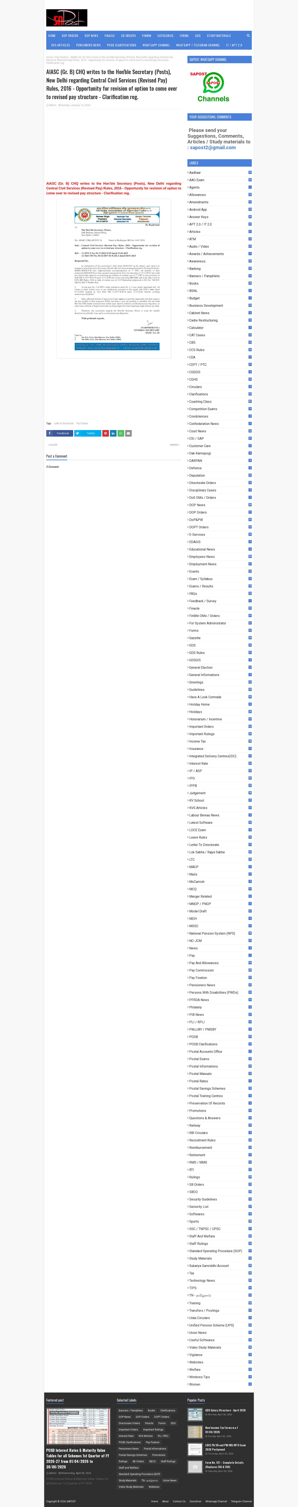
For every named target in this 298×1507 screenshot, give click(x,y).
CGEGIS (220, 372)
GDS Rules (220, 653)
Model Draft (220, 911)
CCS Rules (220, 350)
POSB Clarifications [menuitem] (121, 45)
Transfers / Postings (220, 1310)
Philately (220, 1007)
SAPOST (71, 1501)
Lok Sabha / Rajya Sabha (220, 852)
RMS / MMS (220, 1162)
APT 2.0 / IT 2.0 (220, 224)
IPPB (220, 786)
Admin (53, 105)
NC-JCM (220, 941)
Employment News (220, 564)
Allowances (220, 195)
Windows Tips (220, 1377)
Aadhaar (220, 173)
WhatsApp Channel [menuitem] (156, 45)
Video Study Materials (220, 1347)
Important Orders (220, 727)
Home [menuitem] (52, 35)
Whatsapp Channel (216, 1501)
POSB (220, 1037)
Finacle (220, 608)
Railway (220, 1125)
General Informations (220, 675)
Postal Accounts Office (220, 1052)
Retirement (220, 1155)
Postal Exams (220, 1059)
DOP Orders (220, 512)
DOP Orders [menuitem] (70, 35)
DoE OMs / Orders (220, 498)
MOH (220, 919)
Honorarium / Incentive (220, 719)
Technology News (220, 1281)
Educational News (220, 549)
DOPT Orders (220, 527)
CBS (220, 342)
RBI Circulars (220, 1133)
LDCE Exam (220, 830)
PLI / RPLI (220, 1022)
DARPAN (220, 461)
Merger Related (220, 896)
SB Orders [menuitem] (128, 35)
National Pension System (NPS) (220, 933)
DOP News (220, 505)
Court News (220, 431)
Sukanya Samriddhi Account (220, 1266)
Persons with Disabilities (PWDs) (220, 992)
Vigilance (220, 1355)
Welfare (220, 1370)
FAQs (220, 594)
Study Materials (220, 1258)
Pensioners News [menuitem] (88, 45)
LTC (220, 860)
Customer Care (220, 446)
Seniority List (220, 1207)
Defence (220, 468)
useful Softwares (220, 1340)
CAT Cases (220, 335)
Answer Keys (220, 217)
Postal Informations (220, 1066)
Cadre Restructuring (220, 320)
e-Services (220, 535)
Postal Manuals (220, 1074)
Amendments (220, 202)
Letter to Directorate (64, 423)
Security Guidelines (220, 1199)
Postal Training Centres (220, 1096)
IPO (220, 778)
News (220, 948)
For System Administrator (220, 623)
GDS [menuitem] (198, 35)
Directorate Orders (220, 483)
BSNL (220, 291)
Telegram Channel (241, 1501)
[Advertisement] (113, 141)
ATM (220, 239)
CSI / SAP (220, 439)
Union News (220, 1333)
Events (220, 571)
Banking (220, 269)
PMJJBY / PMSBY (220, 1029)
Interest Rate (220, 764)
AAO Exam (220, 180)
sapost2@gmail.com (213, 147)
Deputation (220, 475)
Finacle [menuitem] (110, 35)
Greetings (220, 682)
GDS (220, 645)
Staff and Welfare (220, 1236)
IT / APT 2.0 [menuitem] (234, 45)
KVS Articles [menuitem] (60, 45)
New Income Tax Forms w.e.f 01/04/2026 (221, 1429)
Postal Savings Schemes (220, 1088)
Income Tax (220, 741)
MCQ (220, 889)
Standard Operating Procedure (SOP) (220, 1251)
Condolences (220, 416)
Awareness (220, 261)
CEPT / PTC (220, 365)
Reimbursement (220, 1148)
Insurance (220, 749)
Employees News (220, 557)
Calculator (220, 328)
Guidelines (220, 690)
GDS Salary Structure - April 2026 (225, 1410)
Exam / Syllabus (220, 579)
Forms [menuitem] (184, 35)
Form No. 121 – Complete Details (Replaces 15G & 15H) (224, 1464)
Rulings (220, 1177)
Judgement (220, 793)
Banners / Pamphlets (220, 276)
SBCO (220, 1192)
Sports (220, 1221)
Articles (220, 232)
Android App (220, 210)
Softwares (220, 1214)
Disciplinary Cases (220, 490)
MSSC (220, 926)
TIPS (220, 1288)
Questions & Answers (220, 1118)
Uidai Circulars (220, 1318)
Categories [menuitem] (165, 35)
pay (220, 956)
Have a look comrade (220, 697)
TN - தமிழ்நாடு (220, 1295)
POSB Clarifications (220, 1044)
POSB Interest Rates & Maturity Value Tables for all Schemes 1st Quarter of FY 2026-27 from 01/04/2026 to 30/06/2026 (77, 1458)
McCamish (220, 882)
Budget (220, 298)
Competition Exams (220, 409)
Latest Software (220, 823)
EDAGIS (220, 542)
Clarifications (220, 394)
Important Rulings (220, 734)
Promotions (220, 1111)
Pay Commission (220, 970)
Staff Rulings (220, 1244)
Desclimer (195, 1501)
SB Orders (220, 1185)
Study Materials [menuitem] (219, 35)
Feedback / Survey (220, 601)
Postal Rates (220, 1081)
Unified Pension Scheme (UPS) (220, 1325)
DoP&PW (220, 520)
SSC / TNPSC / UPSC (220, 1229)
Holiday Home (220, 704)
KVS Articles (220, 808)
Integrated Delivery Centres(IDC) (220, 756)
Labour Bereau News (220, 815)
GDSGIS (220, 660)
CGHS (220, 379)
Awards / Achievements (220, 254)
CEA (220, 357)
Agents (220, 187)
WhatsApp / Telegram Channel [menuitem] (198, 45)
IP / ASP (220, 771)
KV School (220, 800)
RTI (220, 1170)
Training (220, 1303)
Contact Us (179, 1501)
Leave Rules (220, 837)
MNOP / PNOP (220, 904)
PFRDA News (220, 1000)
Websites (220, 1362)
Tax (220, 1273)
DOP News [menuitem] (91, 35)
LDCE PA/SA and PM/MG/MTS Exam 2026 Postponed (225, 1447)
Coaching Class (220, 402)
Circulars (220, 387)
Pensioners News (220, 985)
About (165, 1501)
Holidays (220, 712)
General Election (220, 667)
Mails (220, 874)
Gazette (220, 638)
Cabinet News (220, 313)
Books (220, 283)
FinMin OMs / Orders (220, 616)
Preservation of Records (220, 1103)
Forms (220, 631)
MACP (220, 867)
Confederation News (220, 424)
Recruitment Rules (220, 1140)
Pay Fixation (62, 57)
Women (220, 1384)
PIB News (220, 1015)
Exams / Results (220, 586)
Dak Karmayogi (220, 453)
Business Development (220, 306)
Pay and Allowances (220, 963)
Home (49, 57)
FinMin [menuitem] (146, 35)
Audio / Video (220, 246)
